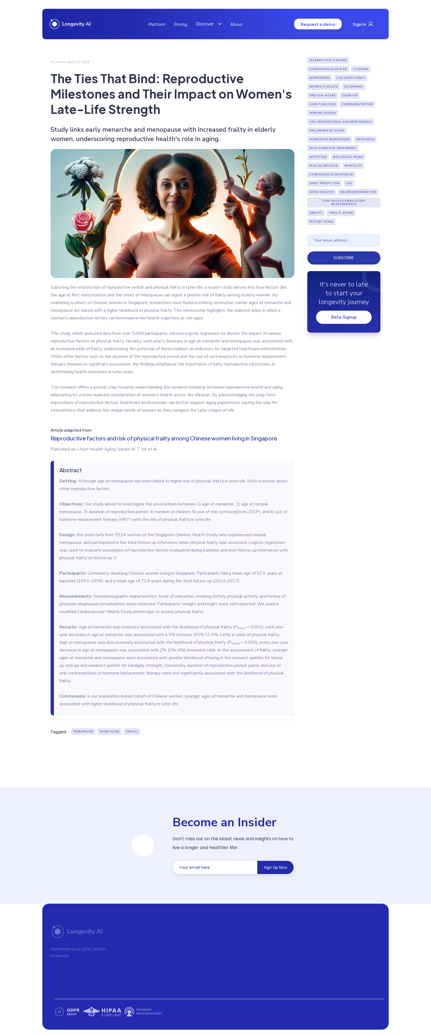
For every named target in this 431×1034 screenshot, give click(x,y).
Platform (157, 24)
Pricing (180, 24)
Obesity (316, 212)
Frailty (132, 731)
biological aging (348, 156)
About (236, 24)
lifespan (361, 69)
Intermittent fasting (328, 60)
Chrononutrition (357, 104)
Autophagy (353, 86)
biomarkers (320, 77)
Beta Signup (344, 317)
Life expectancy (351, 77)
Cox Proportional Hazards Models (341, 121)
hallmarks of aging (327, 130)
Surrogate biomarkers (330, 139)
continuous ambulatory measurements (344, 202)
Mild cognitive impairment (333, 148)
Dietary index (322, 221)
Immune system (323, 112)
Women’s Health (324, 86)
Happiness (365, 139)
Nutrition (318, 156)
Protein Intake (323, 95)
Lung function (323, 104)
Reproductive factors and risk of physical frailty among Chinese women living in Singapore (164, 438)
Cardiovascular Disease (331, 174)
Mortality (353, 165)
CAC (349, 183)
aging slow (110, 731)
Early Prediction (325, 183)
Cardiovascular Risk (328, 69)
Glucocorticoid (324, 165)
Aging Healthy (322, 191)
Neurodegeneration (358, 191)
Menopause (83, 731)
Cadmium (350, 95)
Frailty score (341, 212)
